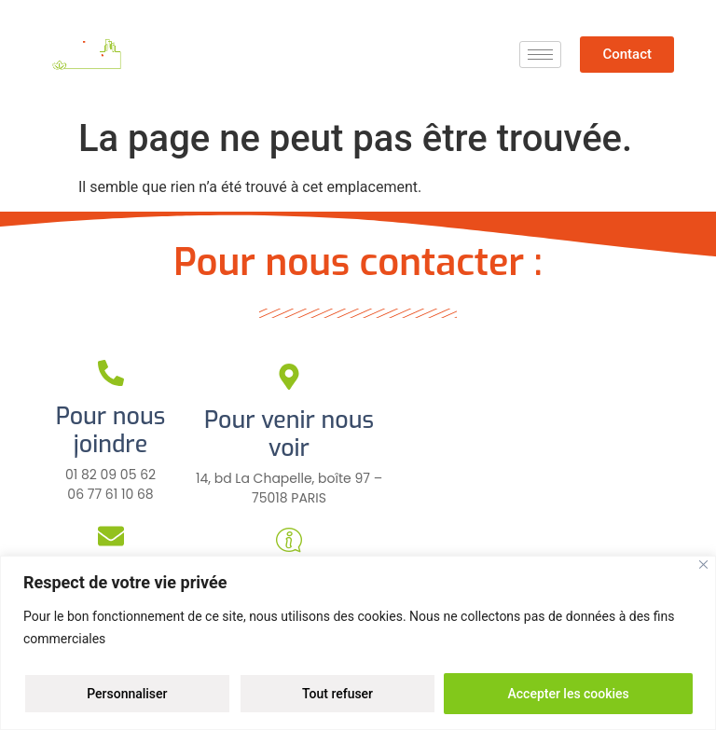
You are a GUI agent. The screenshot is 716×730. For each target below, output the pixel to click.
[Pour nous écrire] (111, 536)
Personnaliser (127, 693)
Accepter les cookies (567, 693)
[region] (358, 643)
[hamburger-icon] (540, 54)
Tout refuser (337, 693)
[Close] (703, 564)
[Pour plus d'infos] (289, 540)
